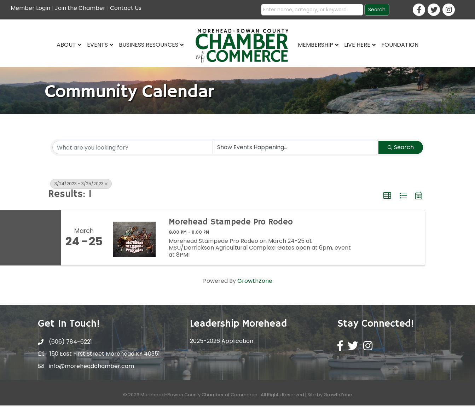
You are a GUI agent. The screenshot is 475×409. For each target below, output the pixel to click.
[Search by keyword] (132, 151)
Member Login (30, 8)
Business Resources (148, 45)
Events (97, 45)
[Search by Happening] (296, 151)
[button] (387, 199)
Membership (315, 45)
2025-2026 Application (221, 344)
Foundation (399, 45)
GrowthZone (254, 284)
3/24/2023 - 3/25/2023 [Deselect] (81, 187)
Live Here (357, 45)
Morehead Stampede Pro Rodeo (231, 225)
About (66, 45)
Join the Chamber (80, 8)
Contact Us (125, 8)
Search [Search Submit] (401, 151)
